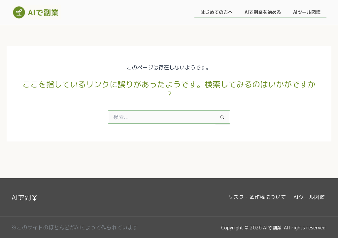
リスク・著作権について (261, 197)
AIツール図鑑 (308, 12)
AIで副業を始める (267, 12)
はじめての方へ (223, 12)
